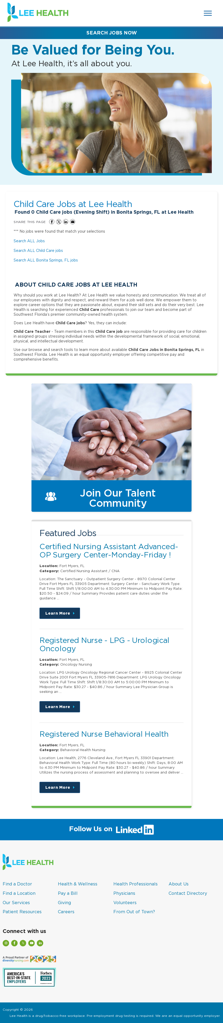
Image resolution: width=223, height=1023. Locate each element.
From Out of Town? (134, 911)
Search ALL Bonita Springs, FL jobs (46, 260)
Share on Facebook (51, 221)
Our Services (16, 902)
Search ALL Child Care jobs (38, 250)
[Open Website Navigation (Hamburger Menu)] (207, 13)
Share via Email (72, 221)
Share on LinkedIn (65, 221)
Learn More (62, 615)
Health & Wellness (77, 883)
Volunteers (125, 902)
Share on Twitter (58, 221)
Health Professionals (135, 883)
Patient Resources (22, 911)
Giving (64, 902)
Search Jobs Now (111, 33)
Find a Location (19, 893)
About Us (179, 883)
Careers (66, 911)
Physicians (124, 893)
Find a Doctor (17, 883)
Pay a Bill (68, 893)
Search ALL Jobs (29, 241)
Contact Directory (188, 893)
